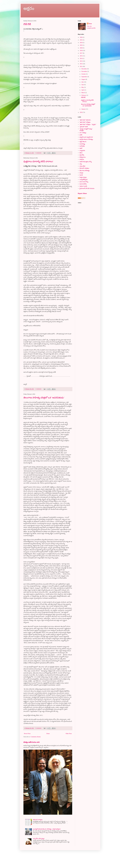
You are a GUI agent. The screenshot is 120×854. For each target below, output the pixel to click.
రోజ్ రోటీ (27, 24)
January (83, 109)
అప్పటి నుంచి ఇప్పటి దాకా (86, 137)
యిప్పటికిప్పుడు (84, 179)
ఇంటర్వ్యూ (82, 144)
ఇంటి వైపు (82, 146)
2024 (81, 42)
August (83, 79)
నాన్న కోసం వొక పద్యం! (39, 838)
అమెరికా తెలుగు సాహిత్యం (86, 139)
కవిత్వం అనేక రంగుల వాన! (31, 742)
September (84, 76)
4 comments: (38, 153)
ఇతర (81, 148)
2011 (81, 66)
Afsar (90, 23)
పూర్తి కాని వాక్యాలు (37, 819)
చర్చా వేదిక (82, 166)
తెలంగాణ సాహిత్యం (85, 170)
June (82, 84)
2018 (81, 50)
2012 (81, 63)
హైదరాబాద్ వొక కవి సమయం (87, 188)
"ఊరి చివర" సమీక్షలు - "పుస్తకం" (88, 124)
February (83, 95)
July (82, 82)
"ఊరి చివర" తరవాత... (85, 120)
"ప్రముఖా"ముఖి (84, 126)
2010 (81, 112)
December (84, 69)
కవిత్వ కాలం (83, 157)
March (83, 92)
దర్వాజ (81, 172)
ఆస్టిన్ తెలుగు (83, 141)
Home (48, 733)
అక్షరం (28, 8)
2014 (81, 58)
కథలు (81, 152)
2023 (81, 45)
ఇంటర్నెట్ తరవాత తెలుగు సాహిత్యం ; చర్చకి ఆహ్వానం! (47, 829)
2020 (81, 48)
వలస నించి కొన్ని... (84, 181)
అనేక (81, 135)
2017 (81, 53)
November (84, 71)
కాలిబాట (82, 159)
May (82, 87)
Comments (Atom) (35, 736)
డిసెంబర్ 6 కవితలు (84, 168)
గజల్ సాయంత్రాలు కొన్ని (86, 161)
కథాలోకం (82, 155)
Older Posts (69, 733)
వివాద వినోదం (83, 184)
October (83, 74)
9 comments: (38, 728)
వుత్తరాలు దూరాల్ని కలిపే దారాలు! (38, 161)
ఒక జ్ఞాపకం (82, 150)
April (82, 90)
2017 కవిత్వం (83, 132)
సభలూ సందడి (83, 186)
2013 (81, 61)
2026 (81, 37)
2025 (81, 40)
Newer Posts (27, 733)
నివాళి (81, 175)
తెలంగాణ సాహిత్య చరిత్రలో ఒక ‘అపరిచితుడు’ (43, 397)
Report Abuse (82, 193)
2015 (81, 56)
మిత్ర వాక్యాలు (83, 177)
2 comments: (38, 389)
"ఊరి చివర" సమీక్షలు (85, 122)
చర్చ (81, 164)
